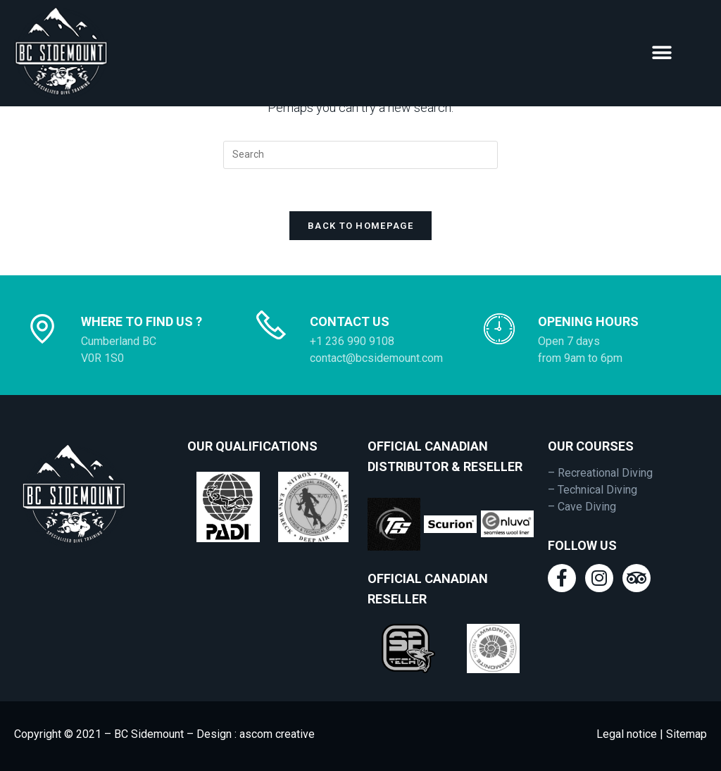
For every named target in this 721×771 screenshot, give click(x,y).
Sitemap (685, 734)
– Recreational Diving (600, 472)
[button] (662, 53)
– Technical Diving (592, 489)
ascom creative (277, 734)
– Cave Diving (582, 506)
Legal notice (626, 734)
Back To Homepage (360, 225)
